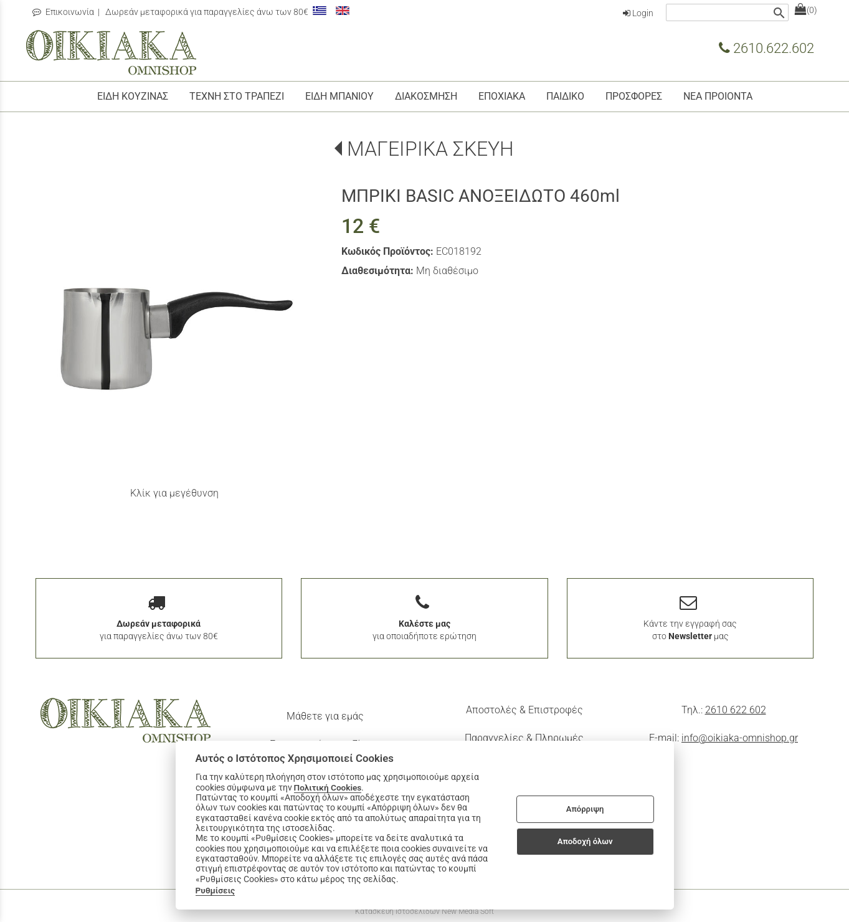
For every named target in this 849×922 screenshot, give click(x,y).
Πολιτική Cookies (328, 787)
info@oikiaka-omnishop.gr (739, 738)
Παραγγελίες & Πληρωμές (524, 738)
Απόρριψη (585, 809)
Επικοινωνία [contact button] (63, 12)
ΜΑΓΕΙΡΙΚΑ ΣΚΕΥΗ (430, 149)
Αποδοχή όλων (585, 841)
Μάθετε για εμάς (325, 716)
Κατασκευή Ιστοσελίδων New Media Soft (424, 911)
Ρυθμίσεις (215, 890)
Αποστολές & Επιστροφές (524, 710)
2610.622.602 (766, 48)
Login (638, 13)
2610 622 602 (735, 710)
